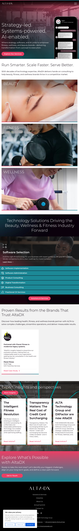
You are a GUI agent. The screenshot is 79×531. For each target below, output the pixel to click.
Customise (10, 524)
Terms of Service (38, 522)
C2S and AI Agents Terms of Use (55, 522)
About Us (39, 501)
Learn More (8, 262)
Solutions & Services (39, 494)
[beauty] (39, 101)
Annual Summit (39, 505)
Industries (39, 498)
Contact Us (39, 508)
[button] (39, 251)
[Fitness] (39, 145)
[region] (20, 519)
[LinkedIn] (38, 513)
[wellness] (39, 189)
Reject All (20, 524)
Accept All (30, 524)
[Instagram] (41, 513)
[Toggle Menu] (75, 3)
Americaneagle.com (46, 526)
